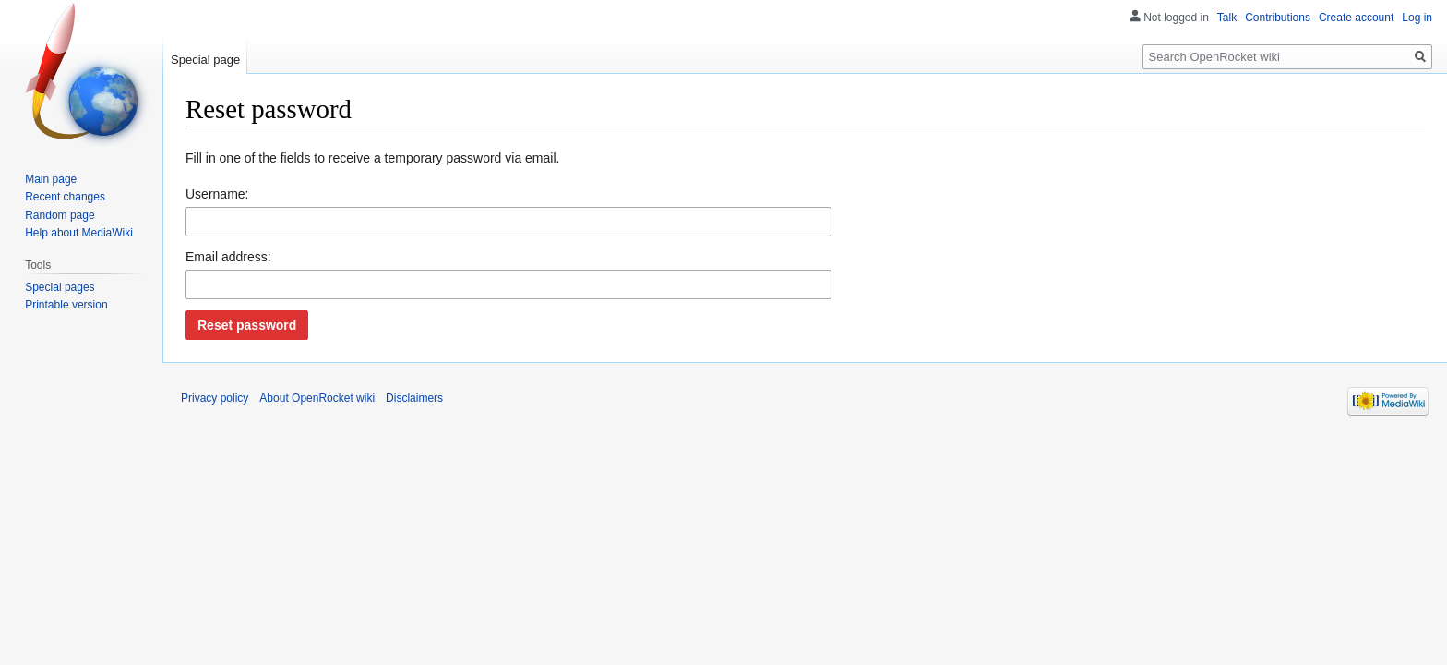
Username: (216, 194)
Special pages (59, 287)
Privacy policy (214, 398)
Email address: (228, 256)
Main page (51, 179)
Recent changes (65, 196)
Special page (205, 59)
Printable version (66, 304)
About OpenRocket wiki (317, 398)
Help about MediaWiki (79, 232)
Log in (1417, 17)
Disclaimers (414, 398)
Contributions (1277, 17)
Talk (1227, 17)
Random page (59, 215)
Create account (1356, 17)
